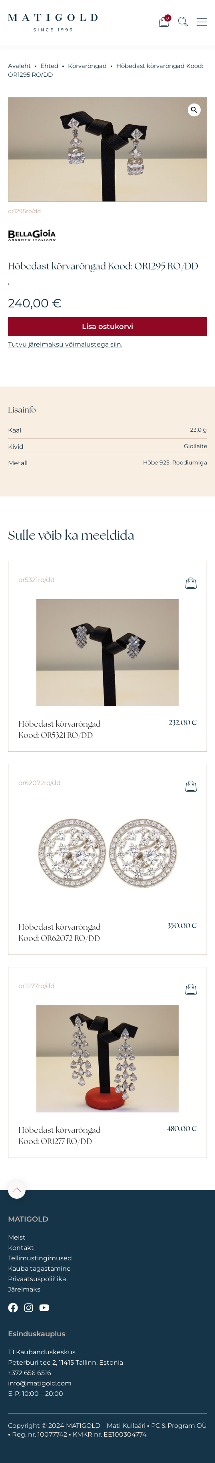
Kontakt (21, 1248)
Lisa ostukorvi (107, 326)
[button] (194, 109)
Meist (17, 1237)
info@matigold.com (40, 1383)
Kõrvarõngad (87, 66)
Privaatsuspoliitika (37, 1279)
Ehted (49, 66)
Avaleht (19, 66)
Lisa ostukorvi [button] (191, 583)
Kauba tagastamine (39, 1268)
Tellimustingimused (40, 1258)
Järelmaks (24, 1289)
